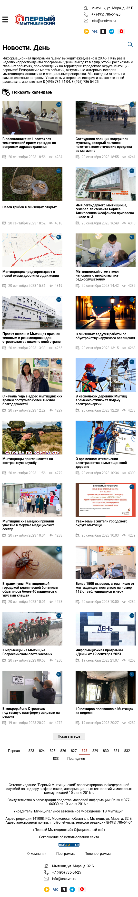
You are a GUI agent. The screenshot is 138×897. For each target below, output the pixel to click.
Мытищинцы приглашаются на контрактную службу (27, 461)
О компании (37, 854)
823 (31, 751)
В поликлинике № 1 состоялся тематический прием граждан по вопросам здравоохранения (29, 143)
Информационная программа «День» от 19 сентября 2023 (99, 652)
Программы (66, 854)
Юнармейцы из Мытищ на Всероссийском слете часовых (27, 652)
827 (74, 751)
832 (127, 751)
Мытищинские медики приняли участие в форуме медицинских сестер (28, 525)
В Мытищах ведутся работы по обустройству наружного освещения (105, 336)
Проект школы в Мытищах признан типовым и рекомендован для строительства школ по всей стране (31, 338)
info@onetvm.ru (103, 21)
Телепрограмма (98, 854)
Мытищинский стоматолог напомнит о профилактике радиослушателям (97, 275)
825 (53, 751)
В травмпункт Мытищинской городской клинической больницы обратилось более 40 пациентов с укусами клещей (30, 589)
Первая (14, 751)
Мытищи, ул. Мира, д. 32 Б (112, 8)
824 (42, 751)
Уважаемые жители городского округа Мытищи (101, 523)
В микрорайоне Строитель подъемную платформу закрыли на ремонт (31, 712)
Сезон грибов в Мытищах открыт (29, 207)
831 (116, 751)
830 (106, 751)
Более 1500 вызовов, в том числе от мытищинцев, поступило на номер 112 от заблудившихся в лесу (105, 587)
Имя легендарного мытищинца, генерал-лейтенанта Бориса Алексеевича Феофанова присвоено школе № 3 (105, 211)
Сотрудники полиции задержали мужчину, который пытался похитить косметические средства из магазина (104, 145)
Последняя (76, 759)
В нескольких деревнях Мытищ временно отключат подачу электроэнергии (101, 400)
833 (56, 759)
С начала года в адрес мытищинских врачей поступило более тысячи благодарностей (32, 400)
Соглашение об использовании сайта (69, 837)
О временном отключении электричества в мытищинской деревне (101, 463)
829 (95, 751)
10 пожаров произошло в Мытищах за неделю (104, 711)
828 (85, 751)
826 (63, 751)
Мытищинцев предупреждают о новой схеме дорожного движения (30, 274)
